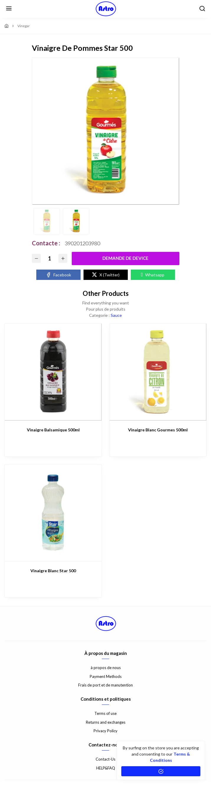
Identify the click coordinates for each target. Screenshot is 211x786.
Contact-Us (105, 759)
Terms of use (105, 713)
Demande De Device (125, 258)
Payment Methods (106, 676)
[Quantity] (49, 258)
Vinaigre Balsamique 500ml (53, 429)
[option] (105, 131)
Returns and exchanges (105, 722)
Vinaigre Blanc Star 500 (53, 570)
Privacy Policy (105, 730)
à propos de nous (106, 667)
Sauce (116, 315)
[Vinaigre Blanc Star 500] (53, 512)
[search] (202, 8)
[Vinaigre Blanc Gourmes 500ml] (157, 372)
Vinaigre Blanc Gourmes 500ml (158, 429)
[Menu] (8, 8)
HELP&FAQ (105, 768)
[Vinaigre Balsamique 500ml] (53, 372)
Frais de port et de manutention (105, 685)
